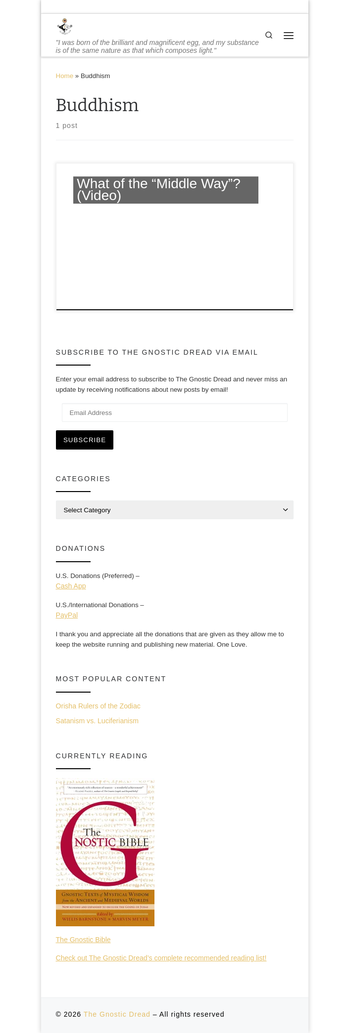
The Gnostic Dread (117, 1014)
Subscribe (84, 440)
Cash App (71, 586)
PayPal (67, 615)
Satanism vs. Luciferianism (97, 721)
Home (65, 76)
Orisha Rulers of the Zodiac (98, 706)
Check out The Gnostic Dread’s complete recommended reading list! (161, 958)
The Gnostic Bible (83, 940)
